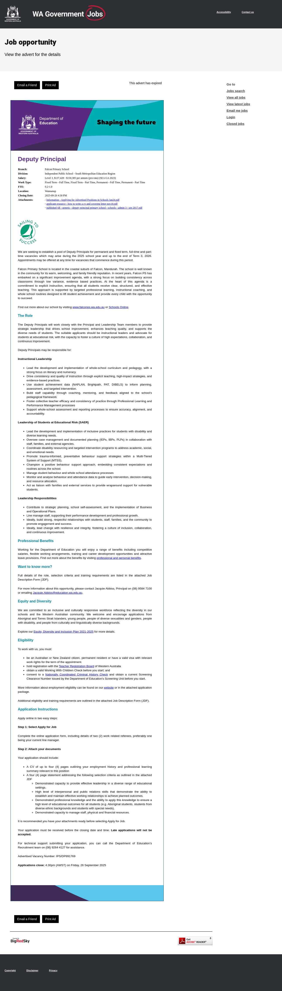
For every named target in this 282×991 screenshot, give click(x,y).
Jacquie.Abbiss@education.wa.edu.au (57, 592)
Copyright (10, 970)
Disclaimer (32, 970)
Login (231, 117)
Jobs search (236, 91)
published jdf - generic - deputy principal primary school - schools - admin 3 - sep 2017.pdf (94, 207)
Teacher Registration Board (76, 666)
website (109, 687)
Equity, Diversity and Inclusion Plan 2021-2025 (64, 631)
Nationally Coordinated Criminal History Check (76, 674)
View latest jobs (238, 104)
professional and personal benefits (119, 558)
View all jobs (236, 97)
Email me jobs (237, 110)
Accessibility (224, 12)
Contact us (248, 12)
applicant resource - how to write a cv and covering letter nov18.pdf (82, 203)
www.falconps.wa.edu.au (88, 307)
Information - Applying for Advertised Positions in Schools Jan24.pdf (82, 199)
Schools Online (118, 307)
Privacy (53, 970)
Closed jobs (235, 124)
